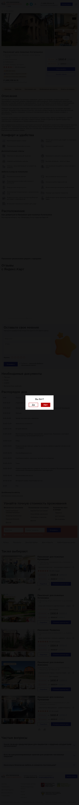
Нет (46, 404)
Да (33, 404)
